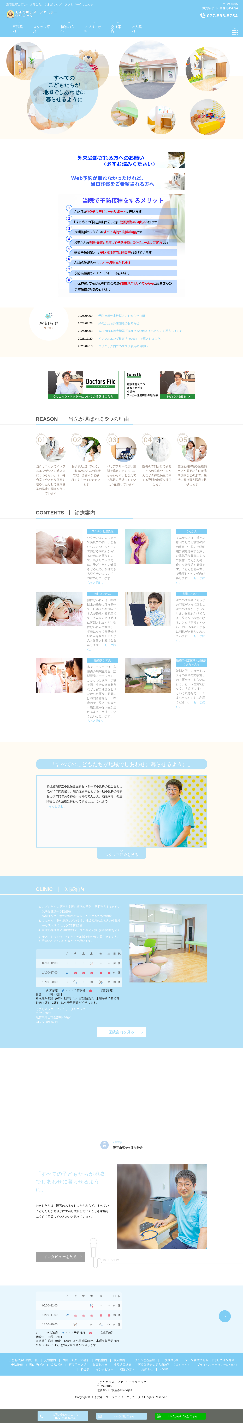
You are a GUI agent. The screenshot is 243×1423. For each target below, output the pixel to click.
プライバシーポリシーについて (217, 1364)
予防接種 (17, 1364)
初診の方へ (127, 1369)
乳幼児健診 (36, 1364)
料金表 (85, 1369)
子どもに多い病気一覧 (23, 1360)
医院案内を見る (121, 1032)
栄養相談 (56, 1364)
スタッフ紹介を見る (121, 855)
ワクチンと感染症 (143, 1360)
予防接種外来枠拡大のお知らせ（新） (123, 315)
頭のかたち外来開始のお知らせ (118, 323)
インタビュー (105, 1369)
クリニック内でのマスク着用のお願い (123, 346)
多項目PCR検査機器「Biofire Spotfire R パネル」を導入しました (140, 331)
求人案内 (119, 1360)
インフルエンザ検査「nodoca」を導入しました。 (130, 338)
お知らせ (147, 1369)
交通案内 (50, 1360)
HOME (163, 1369)
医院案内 (101, 1360)
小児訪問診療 (122, 1364)
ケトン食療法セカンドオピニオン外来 (209, 1360)
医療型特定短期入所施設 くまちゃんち (164, 1364)
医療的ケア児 (77, 1364)
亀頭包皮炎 (100, 1364)
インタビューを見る (60, 1257)
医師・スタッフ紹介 (75, 1360)
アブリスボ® (170, 1360)
